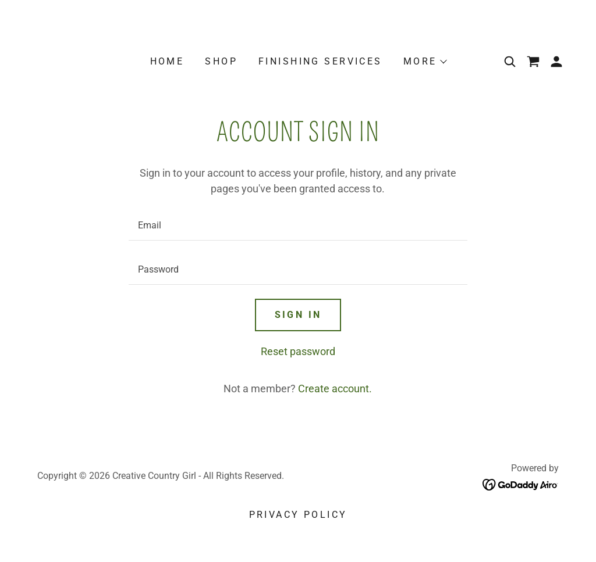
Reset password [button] (298, 351)
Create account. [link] (335, 388)
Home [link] (167, 61)
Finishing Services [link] (320, 61)
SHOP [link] (221, 61)
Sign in (298, 314)
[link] (533, 61)
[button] (425, 62)
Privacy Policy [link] (298, 514)
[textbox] (298, 225)
